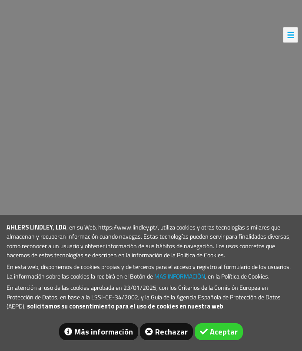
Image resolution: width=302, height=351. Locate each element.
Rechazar (171, 332)
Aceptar (224, 332)
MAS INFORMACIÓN (179, 276)
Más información (103, 332)
